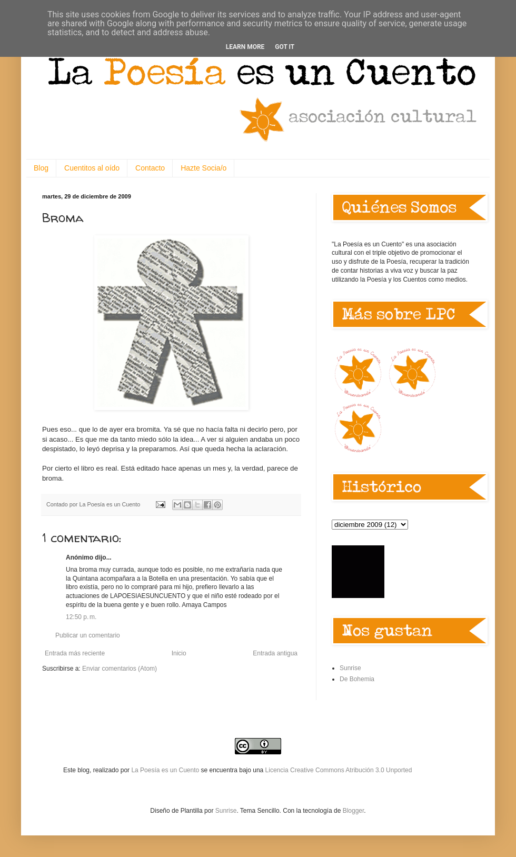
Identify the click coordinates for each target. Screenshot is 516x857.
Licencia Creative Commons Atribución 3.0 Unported (338, 770)
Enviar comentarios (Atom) (119, 668)
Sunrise (350, 668)
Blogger (353, 810)
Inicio (179, 653)
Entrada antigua (275, 653)
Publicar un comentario (87, 635)
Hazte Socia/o (203, 168)
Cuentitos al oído (92, 168)
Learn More (245, 47)
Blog (41, 168)
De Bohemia (357, 679)
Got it (284, 47)
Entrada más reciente (75, 653)
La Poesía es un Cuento (166, 770)
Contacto (150, 168)
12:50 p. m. (81, 617)
